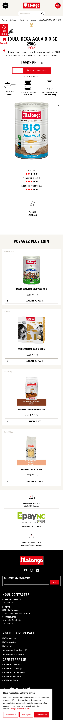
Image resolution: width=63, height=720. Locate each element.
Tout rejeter (26, 715)
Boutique (13, 20)
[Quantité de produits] (17, 70)
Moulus (33, 20)
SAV (4, 31)
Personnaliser (11, 715)
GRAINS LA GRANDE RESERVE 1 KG (31, 409)
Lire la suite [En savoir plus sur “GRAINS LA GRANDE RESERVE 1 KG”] (35, 421)
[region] (26, 704)
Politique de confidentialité (20, 709)
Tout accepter (41, 715)
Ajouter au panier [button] (34, 301)
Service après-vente (31, 542)
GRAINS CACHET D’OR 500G (31, 469)
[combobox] (29, 13)
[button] (58, 104)
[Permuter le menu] (5, 5)
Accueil (4, 20)
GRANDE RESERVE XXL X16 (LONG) (31, 349)
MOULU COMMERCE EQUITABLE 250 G (31, 289)
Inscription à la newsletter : (17, 578)
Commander (4, 43)
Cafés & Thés (23, 20)
